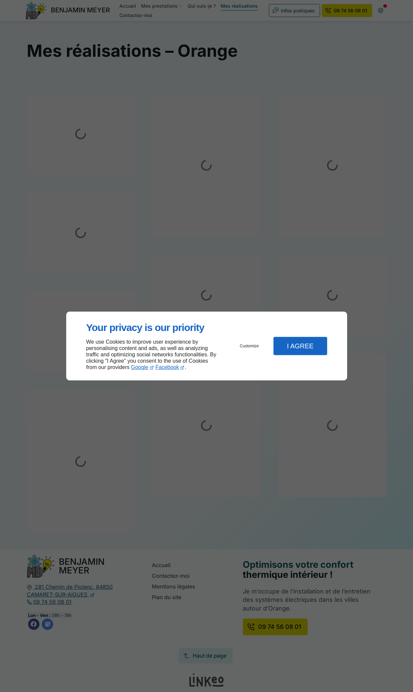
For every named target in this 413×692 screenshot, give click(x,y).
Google (139, 367)
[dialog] (206, 346)
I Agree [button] (300, 346)
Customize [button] (249, 346)
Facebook (167, 367)
